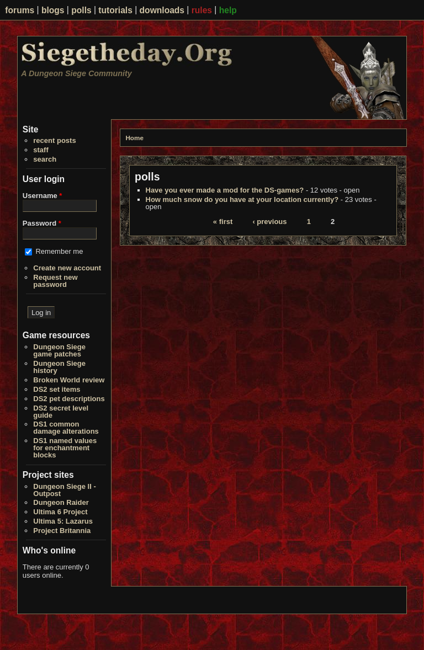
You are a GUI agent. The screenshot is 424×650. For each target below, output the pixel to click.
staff (40, 150)
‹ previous (269, 221)
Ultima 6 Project (60, 512)
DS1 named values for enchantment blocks (65, 447)
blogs (53, 10)
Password (42, 223)
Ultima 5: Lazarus (63, 521)
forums (19, 10)
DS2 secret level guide (60, 411)
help (228, 10)
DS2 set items (56, 389)
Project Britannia (62, 530)
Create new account (67, 268)
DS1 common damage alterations (66, 427)
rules (202, 10)
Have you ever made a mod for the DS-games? (225, 190)
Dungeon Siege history (59, 367)
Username (42, 195)
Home (134, 137)
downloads (162, 10)
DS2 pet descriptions (68, 399)
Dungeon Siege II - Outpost (64, 490)
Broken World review (68, 380)
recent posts (54, 140)
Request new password (55, 281)
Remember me (59, 251)
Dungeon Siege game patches (59, 350)
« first (222, 221)
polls (81, 10)
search (44, 159)
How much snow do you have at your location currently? (242, 199)
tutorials (115, 10)
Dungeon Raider (60, 502)
